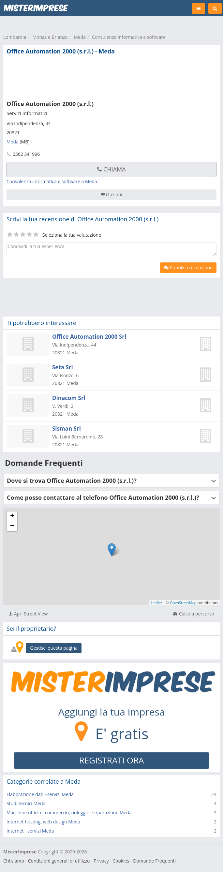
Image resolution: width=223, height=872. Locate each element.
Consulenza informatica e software (129, 37)
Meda (80, 37)
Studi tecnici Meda (26, 803)
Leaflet (156, 602)
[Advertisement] (99, 78)
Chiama (111, 169)
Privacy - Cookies (111, 861)
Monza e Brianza (49, 37)
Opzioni (111, 194)
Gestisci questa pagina (54, 648)
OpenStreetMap (183, 602)
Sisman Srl (66, 428)
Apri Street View (28, 614)
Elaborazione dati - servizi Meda (40, 794)
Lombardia (14, 37)
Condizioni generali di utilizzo (59, 861)
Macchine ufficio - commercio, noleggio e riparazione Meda (69, 812)
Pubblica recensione (188, 267)
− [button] (12, 526)
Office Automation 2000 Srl (89, 336)
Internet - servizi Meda (30, 831)
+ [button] (12, 516)
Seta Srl (62, 367)
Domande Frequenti (154, 861)
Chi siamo (13, 861)
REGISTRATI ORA (111, 760)
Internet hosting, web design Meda (43, 822)
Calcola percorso (193, 614)
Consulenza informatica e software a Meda (52, 181)
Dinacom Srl (68, 398)
